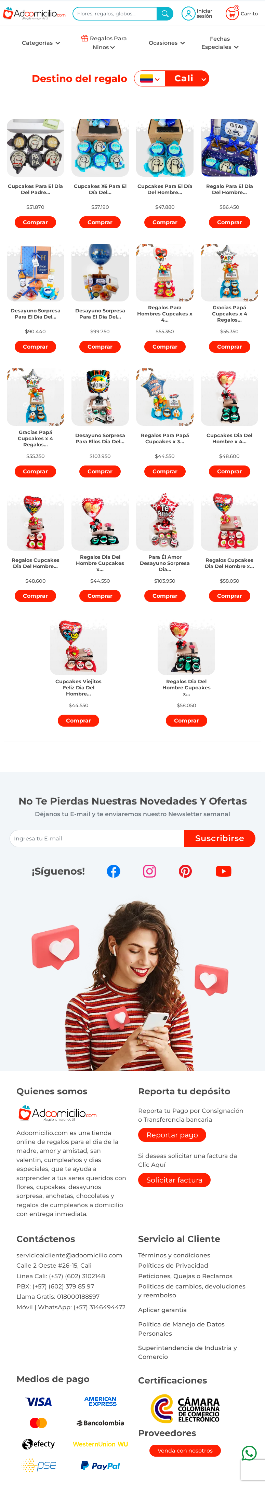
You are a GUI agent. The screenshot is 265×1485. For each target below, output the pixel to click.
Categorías (38, 43)
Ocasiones (164, 43)
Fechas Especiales (217, 43)
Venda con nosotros (185, 1450)
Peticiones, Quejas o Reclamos (185, 1276)
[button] (36, 186)
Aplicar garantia (162, 1309)
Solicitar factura (174, 1180)
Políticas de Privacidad (173, 1265)
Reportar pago (172, 1135)
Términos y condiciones (174, 1255)
